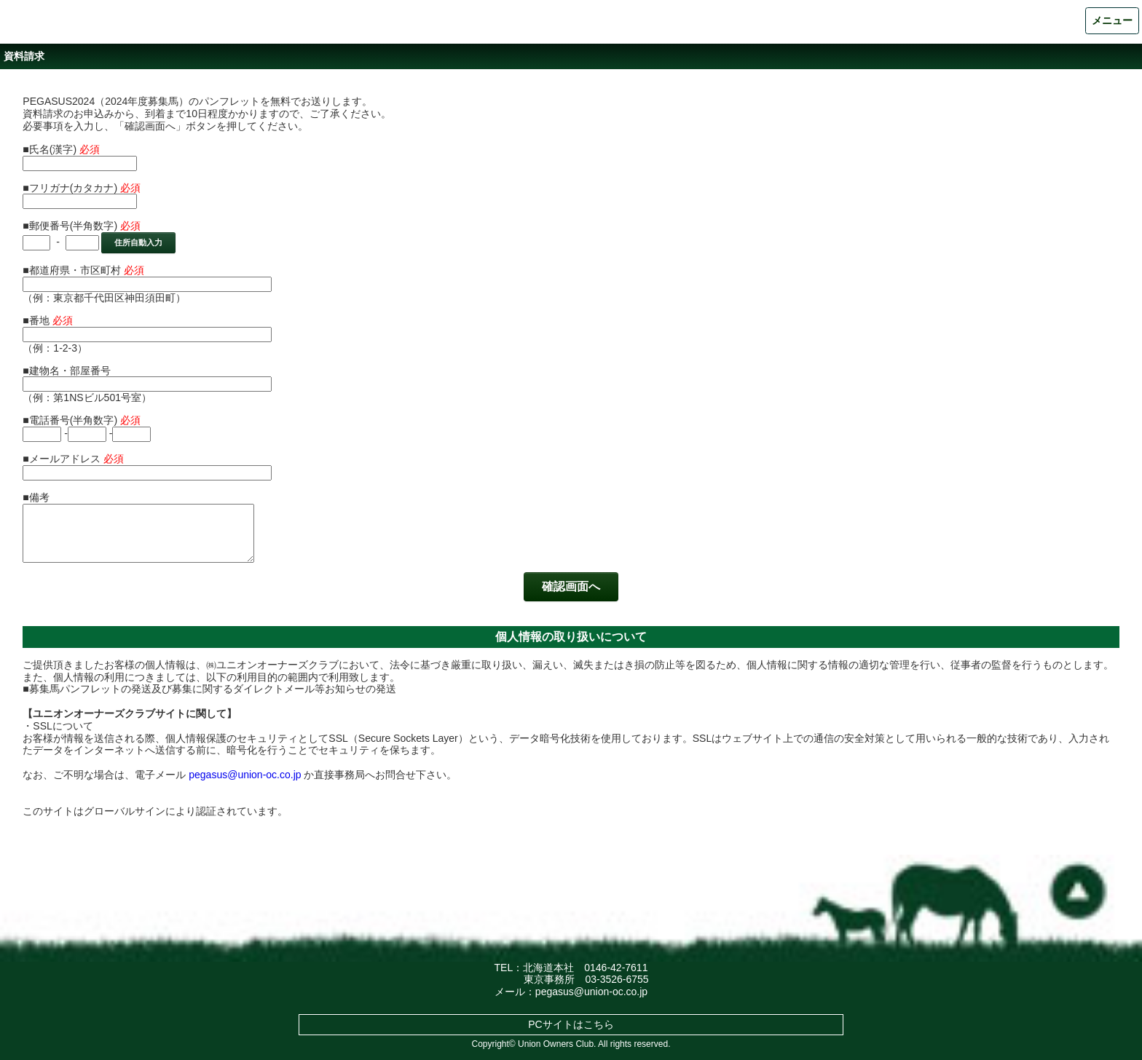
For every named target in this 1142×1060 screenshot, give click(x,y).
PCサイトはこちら (570, 1024)
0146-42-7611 (615, 967)
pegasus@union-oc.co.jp (245, 774)
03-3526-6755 (616, 979)
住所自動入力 (138, 242)
